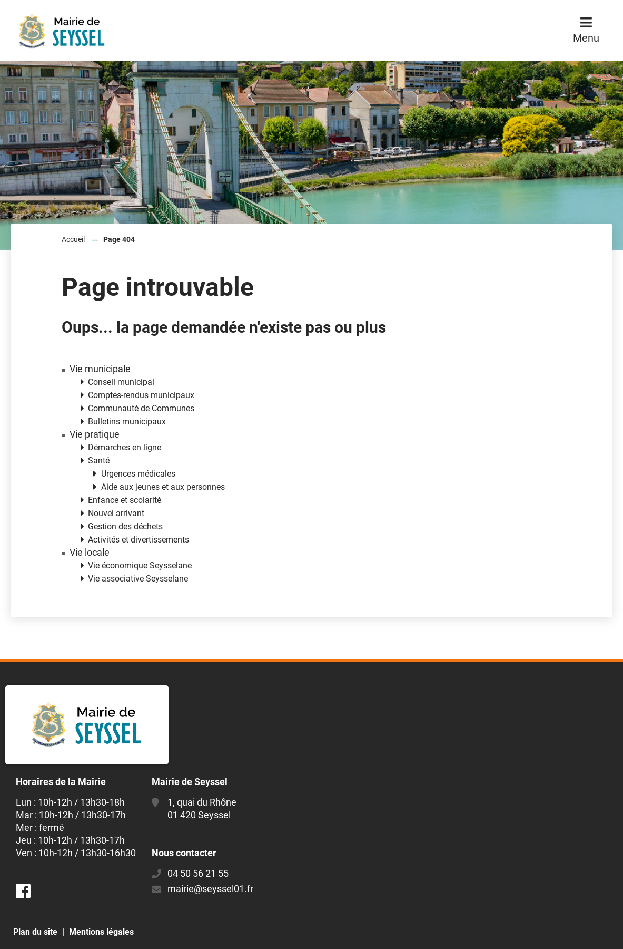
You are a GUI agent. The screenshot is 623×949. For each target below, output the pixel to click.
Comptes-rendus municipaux (141, 395)
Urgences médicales (138, 474)
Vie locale (90, 552)
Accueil (73, 239)
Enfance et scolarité (124, 500)
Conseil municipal (121, 382)
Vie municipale (100, 369)
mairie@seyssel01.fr (210, 888)
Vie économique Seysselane (140, 565)
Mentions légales (101, 932)
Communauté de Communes (141, 408)
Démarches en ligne (124, 447)
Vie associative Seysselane (138, 579)
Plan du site (35, 932)
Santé (99, 461)
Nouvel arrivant (116, 513)
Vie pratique (95, 434)
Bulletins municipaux (127, 422)
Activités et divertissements (138, 540)
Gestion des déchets (125, 526)
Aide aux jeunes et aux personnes (163, 487)
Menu (586, 38)
